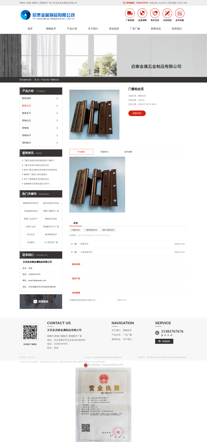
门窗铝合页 (75, 230)
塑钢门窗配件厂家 (51, 211)
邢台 (169, 357)
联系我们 (177, 28)
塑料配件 (26, 143)
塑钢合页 (26, 120)
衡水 (172, 357)
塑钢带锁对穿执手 (31, 203)
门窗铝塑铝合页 (91, 230)
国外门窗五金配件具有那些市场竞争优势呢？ (42, 170)
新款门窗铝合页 (108, 230)
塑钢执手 (51, 28)
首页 (30, 28)
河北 (148, 357)
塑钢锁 (25, 128)
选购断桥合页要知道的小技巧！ (37, 184)
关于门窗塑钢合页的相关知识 (36, 179)
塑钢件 (70, 362)
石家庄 (164, 357)
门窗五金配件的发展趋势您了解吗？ (39, 160)
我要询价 (137, 113)
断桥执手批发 (51, 219)
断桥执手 (26, 113)
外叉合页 (31, 234)
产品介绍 (72, 28)
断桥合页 (55, 80)
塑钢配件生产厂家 (51, 226)
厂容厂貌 (135, 28)
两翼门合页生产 (31, 219)
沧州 (156, 357)
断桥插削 (26, 98)
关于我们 (93, 28)
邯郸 (180, 357)
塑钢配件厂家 (89, 362)
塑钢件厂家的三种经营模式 (35, 174)
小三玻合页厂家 (51, 242)
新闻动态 (156, 28)
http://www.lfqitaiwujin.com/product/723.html (94, 235)
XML (185, 3)
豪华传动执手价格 (51, 203)
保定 (159, 357)
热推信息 (153, 3)
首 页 (36, 80)
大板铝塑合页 (86, 252)
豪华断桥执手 (51, 234)
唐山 (176, 357)
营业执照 (114, 28)
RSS (180, 3)
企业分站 (163, 3)
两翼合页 (84, 244)
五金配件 (31, 242)
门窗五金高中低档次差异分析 (36, 165)
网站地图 (172, 3)
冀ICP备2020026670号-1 (49, 362)
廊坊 (152, 357)
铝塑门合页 (31, 226)
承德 (184, 357)
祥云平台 (31, 357)
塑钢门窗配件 (78, 362)
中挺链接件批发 (31, 211)
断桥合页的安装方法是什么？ (84, 300)
